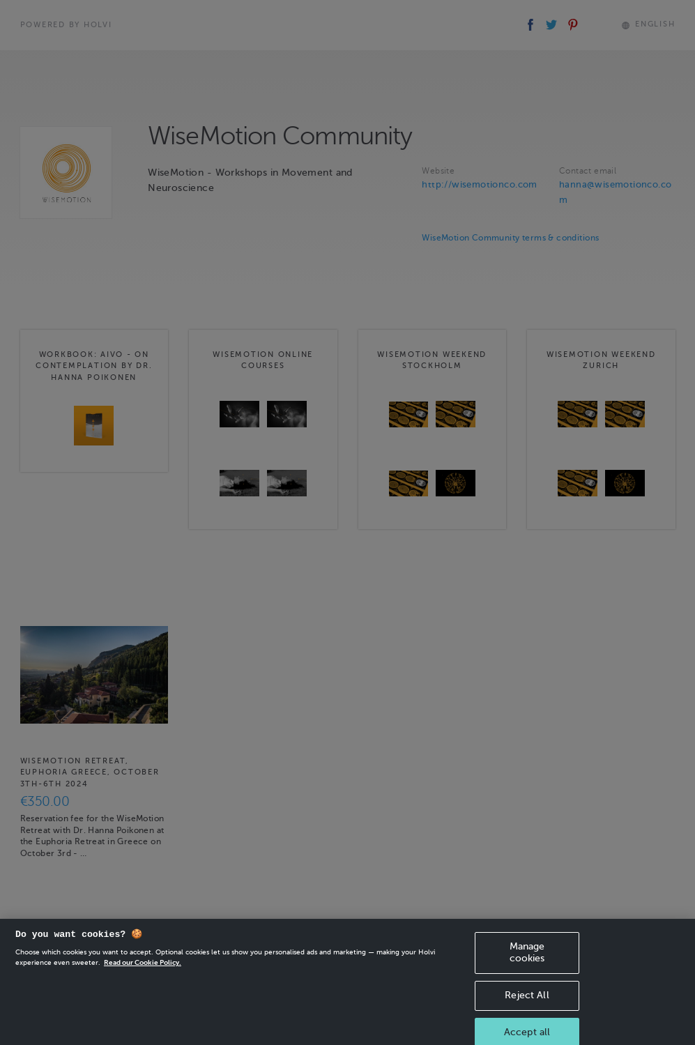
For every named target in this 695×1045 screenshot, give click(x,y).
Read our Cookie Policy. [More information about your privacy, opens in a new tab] (142, 969)
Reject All (527, 1001)
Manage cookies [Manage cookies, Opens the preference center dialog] (527, 959)
